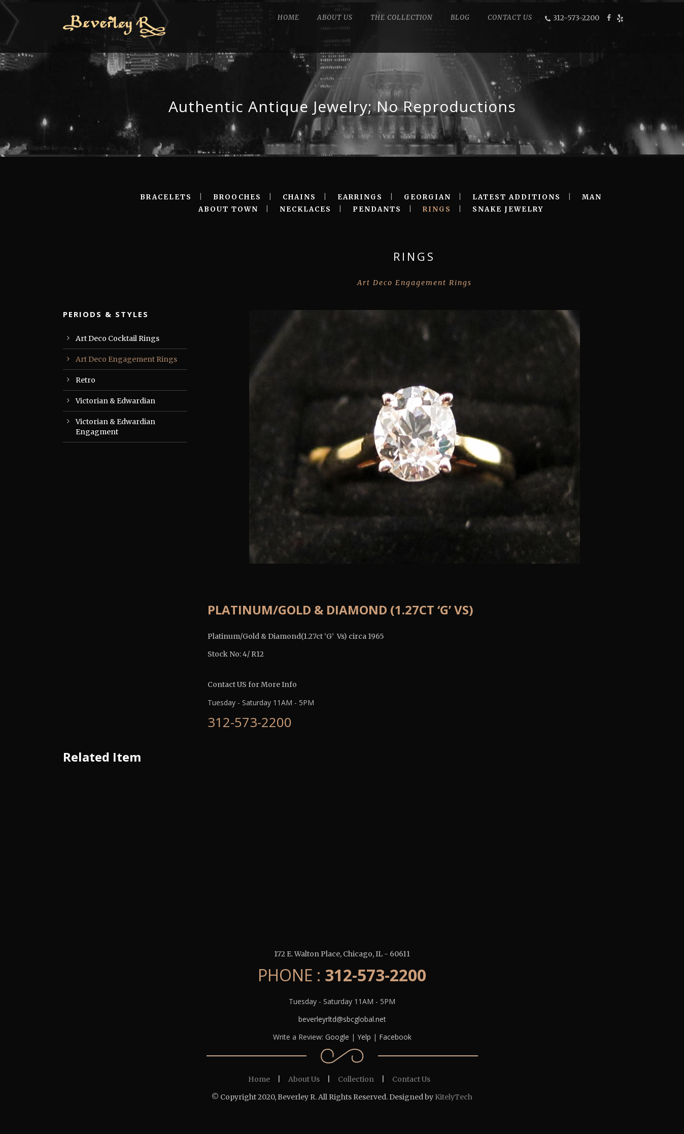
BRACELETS (166, 197)
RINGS (437, 209)
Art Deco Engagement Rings (126, 359)
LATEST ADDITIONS (516, 197)
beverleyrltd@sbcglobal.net (342, 1019)
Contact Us (411, 1079)
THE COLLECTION (401, 17)
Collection (356, 1079)
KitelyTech (453, 1097)
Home (259, 1079)
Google (337, 1037)
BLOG (460, 17)
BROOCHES (237, 197)
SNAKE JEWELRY (507, 209)
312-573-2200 (576, 17)
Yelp (364, 1037)
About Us (304, 1079)
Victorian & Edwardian (115, 400)
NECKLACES (305, 209)
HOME (288, 17)
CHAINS (299, 197)
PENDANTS (377, 209)
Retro (85, 380)
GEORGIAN (427, 197)
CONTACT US (510, 17)
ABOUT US (335, 17)
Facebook (395, 1037)
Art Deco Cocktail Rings (117, 338)
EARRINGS (360, 197)
